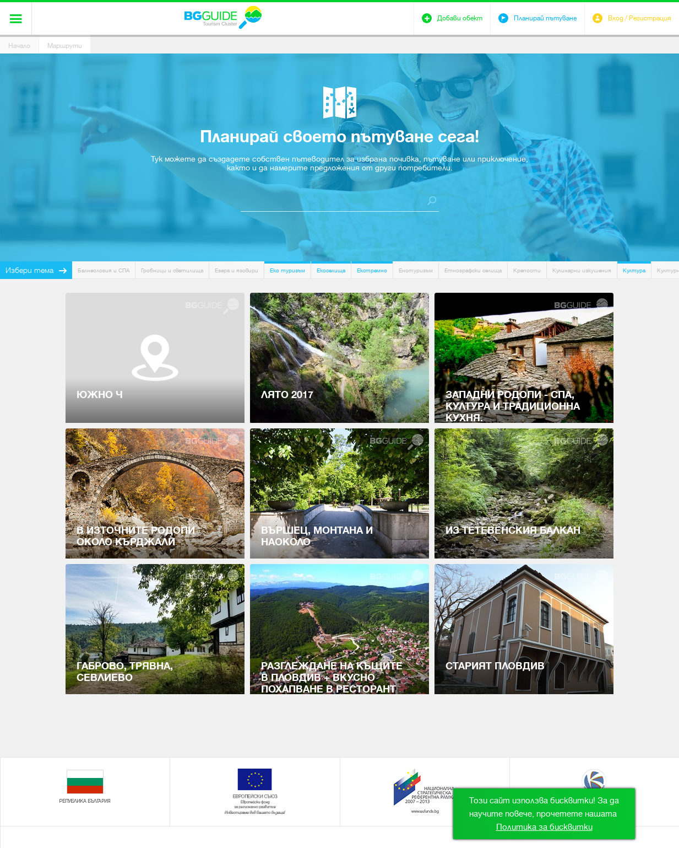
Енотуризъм (416, 270)
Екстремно (372, 270)
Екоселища (331, 270)
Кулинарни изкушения (581, 270)
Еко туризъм (287, 270)
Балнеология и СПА (103, 270)
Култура (634, 270)
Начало (19, 46)
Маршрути (64, 46)
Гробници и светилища (172, 270)
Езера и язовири (236, 270)
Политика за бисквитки (544, 827)
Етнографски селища (473, 270)
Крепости (527, 270)
